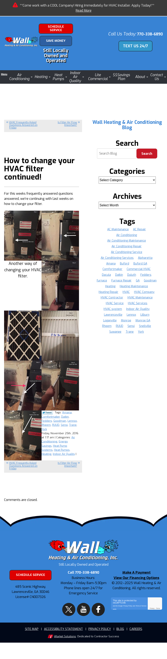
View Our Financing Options (136, 600)
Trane (53, 426)
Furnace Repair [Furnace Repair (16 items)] (130, 278)
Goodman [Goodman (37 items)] (119, 283)
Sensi (45, 426)
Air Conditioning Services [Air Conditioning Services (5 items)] (117, 255)
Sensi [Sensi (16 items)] (149, 323)
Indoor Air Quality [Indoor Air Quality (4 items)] (115, 312)
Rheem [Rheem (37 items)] (124, 323)
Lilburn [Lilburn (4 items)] (117, 318)
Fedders (56, 419)
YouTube (83, 623)
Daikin (45, 419)
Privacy (152, 630)
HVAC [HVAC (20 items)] (100, 295)
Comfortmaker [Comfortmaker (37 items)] (112, 266)
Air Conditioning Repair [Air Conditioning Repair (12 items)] (127, 244)
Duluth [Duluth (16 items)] (131, 272)
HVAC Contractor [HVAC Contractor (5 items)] (145, 295)
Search (146, 151)
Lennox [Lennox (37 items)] (103, 318)
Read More (83, 10)
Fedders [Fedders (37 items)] (146, 272)
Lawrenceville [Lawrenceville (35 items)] (140, 312)
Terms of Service (141, 626)
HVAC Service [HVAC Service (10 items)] (141, 301)
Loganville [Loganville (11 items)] (133, 318)
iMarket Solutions (65, 653)
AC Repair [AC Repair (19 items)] (139, 226)
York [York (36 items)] (149, 329)
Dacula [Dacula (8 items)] (106, 272)
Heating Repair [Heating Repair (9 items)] (143, 289)
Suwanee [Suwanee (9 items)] (123, 329)
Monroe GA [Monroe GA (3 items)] (107, 323)
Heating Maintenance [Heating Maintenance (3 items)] (114, 289)
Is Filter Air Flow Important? (67, 121)
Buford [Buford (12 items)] (124, 261)
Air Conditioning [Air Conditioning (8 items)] (126, 232)
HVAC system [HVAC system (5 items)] (138, 306)
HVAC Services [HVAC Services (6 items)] (115, 306)
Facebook (93, 623)
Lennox (46, 422)
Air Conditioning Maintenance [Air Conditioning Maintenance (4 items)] (126, 238)
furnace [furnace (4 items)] (110, 278)
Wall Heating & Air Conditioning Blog (127, 122)
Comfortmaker (64, 415)
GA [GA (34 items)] (146, 278)
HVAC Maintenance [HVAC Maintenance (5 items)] (115, 301)
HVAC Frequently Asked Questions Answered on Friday (23, 122)
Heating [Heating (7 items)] (135, 283)
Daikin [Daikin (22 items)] (119, 272)
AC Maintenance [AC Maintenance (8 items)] (118, 226)
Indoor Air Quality (64, 448)
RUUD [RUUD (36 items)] (137, 323)
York (61, 426)
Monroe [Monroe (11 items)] (149, 318)
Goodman (68, 419)
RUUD (66, 422)
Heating (46, 448)
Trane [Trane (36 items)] (138, 329)
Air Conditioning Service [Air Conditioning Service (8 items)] (126, 249)
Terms (158, 630)
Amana (67, 411)
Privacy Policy (127, 626)
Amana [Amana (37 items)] (110, 261)
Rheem (57, 422)
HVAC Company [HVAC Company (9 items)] (119, 295)
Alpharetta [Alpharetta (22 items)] (145, 255)
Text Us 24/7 (137, 44)
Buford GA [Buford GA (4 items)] (140, 261)
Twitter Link (47, 412)
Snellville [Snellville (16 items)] (107, 329)
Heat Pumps (62, 445)
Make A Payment (136, 595)
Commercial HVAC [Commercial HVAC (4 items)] (139, 266)
